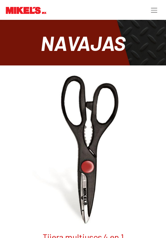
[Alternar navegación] (154, 10)
